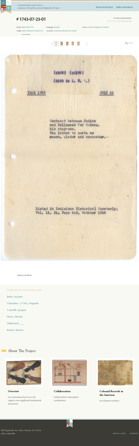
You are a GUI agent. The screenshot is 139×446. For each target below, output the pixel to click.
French (57, 27)
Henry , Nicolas (15, 316)
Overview (13, 391)
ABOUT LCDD (119, 433)
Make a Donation (124, 7)
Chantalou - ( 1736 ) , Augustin (23, 303)
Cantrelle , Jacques (16, 310)
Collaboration (62, 391)
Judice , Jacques (15, 296)
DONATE (134, 433)
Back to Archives (25, 275)
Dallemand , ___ (15, 323)
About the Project (104, 7)
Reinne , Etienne (15, 330)
